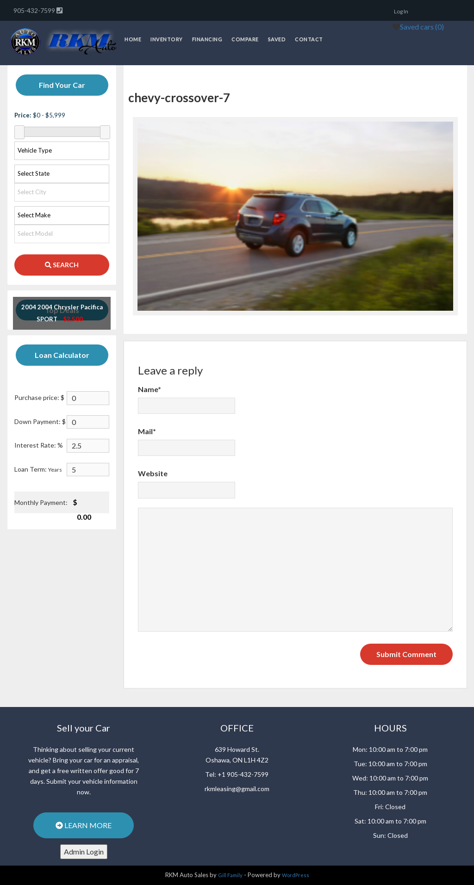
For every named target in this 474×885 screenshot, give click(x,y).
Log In (401, 11)
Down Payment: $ (40, 421)
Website (153, 473)
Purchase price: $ (39, 397)
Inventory (166, 39)
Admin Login (84, 851)
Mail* (147, 431)
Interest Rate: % (38, 445)
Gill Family (230, 875)
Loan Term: (38, 469)
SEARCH (62, 265)
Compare (245, 39)
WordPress (295, 875)
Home (133, 39)
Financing (207, 39)
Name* (149, 389)
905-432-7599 (34, 10)
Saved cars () (422, 26)
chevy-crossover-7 (179, 97)
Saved (277, 39)
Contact (309, 39)
